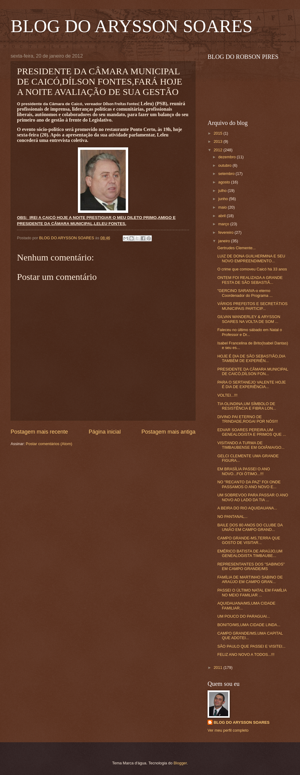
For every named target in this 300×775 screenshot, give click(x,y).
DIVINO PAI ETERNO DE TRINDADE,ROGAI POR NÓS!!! (247, 419)
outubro (225, 165)
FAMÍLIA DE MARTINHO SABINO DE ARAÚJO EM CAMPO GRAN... (250, 579)
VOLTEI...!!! (227, 395)
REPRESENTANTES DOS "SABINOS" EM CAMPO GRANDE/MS (251, 566)
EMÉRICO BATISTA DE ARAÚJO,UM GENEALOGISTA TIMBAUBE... (249, 553)
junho (223, 198)
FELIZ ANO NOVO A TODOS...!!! (245, 654)
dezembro (227, 157)
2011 (218, 667)
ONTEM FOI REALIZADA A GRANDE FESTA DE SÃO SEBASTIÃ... (249, 279)
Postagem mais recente (39, 432)
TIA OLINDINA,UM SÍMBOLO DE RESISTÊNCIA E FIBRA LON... (246, 406)
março (224, 224)
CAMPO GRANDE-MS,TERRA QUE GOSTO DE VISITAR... (248, 540)
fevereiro (226, 232)
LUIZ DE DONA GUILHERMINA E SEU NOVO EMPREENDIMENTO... (251, 258)
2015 (218, 133)
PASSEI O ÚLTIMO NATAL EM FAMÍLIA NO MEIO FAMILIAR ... (251, 592)
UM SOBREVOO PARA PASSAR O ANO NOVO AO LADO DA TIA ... (252, 497)
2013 (218, 141)
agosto (224, 182)
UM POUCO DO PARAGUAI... (243, 616)
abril (222, 215)
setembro (226, 173)
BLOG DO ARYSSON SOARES (132, 26)
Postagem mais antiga (168, 432)
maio (223, 207)
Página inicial (104, 432)
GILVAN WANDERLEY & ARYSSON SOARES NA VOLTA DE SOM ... (248, 319)
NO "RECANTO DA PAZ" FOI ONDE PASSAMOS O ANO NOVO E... (249, 484)
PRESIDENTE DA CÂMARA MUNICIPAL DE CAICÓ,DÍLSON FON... (252, 371)
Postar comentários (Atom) (49, 443)
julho (223, 190)
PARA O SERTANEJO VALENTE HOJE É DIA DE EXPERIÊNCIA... (251, 384)
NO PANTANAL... (232, 516)
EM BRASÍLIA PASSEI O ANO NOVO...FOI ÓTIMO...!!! (243, 471)
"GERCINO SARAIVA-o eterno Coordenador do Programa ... (244, 292)
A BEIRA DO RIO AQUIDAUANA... (247, 508)
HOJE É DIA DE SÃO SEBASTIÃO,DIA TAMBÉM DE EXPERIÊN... (251, 358)
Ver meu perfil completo (228, 730)
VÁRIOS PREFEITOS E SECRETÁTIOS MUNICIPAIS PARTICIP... (252, 305)
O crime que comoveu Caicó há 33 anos (252, 269)
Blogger (180, 763)
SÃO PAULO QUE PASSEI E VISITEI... (251, 646)
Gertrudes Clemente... (236, 248)
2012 (218, 150)
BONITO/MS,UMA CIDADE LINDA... (248, 624)
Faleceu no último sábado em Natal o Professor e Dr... (249, 332)
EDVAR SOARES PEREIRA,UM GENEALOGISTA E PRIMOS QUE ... (251, 432)
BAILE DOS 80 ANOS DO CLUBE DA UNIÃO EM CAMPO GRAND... (249, 527)
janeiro (224, 241)
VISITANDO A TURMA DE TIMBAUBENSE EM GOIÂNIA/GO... (251, 445)
